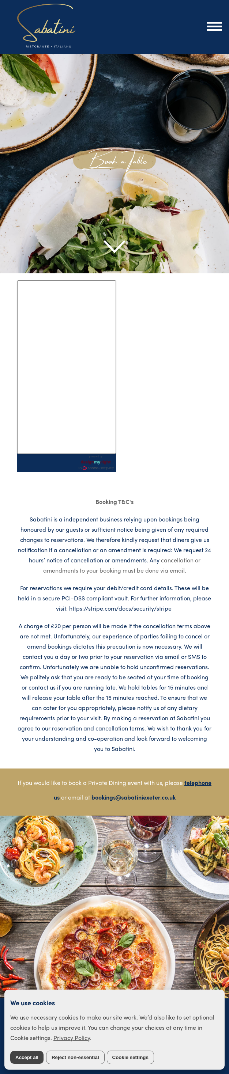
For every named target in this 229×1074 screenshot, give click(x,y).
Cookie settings (130, 1057)
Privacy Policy (71, 1037)
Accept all (26, 1057)
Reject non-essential (75, 1057)
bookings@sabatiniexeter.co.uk (133, 797)
